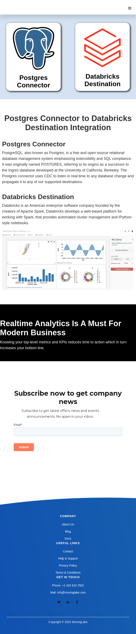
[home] (24, 4)
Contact (68, 551)
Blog (68, 531)
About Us (68, 524)
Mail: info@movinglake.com (68, 592)
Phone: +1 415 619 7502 (68, 585)
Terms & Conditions (67, 572)
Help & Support (68, 558)
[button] (130, 8)
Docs (68, 538)
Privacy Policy (68, 565)
